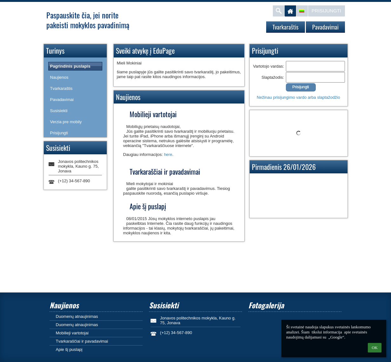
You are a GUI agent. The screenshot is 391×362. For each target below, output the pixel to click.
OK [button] (375, 347)
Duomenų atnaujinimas (77, 316)
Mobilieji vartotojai (72, 333)
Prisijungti (326, 10)
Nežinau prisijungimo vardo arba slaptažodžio (298, 97)
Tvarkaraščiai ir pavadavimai (82, 341)
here (168, 154)
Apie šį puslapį (69, 349)
